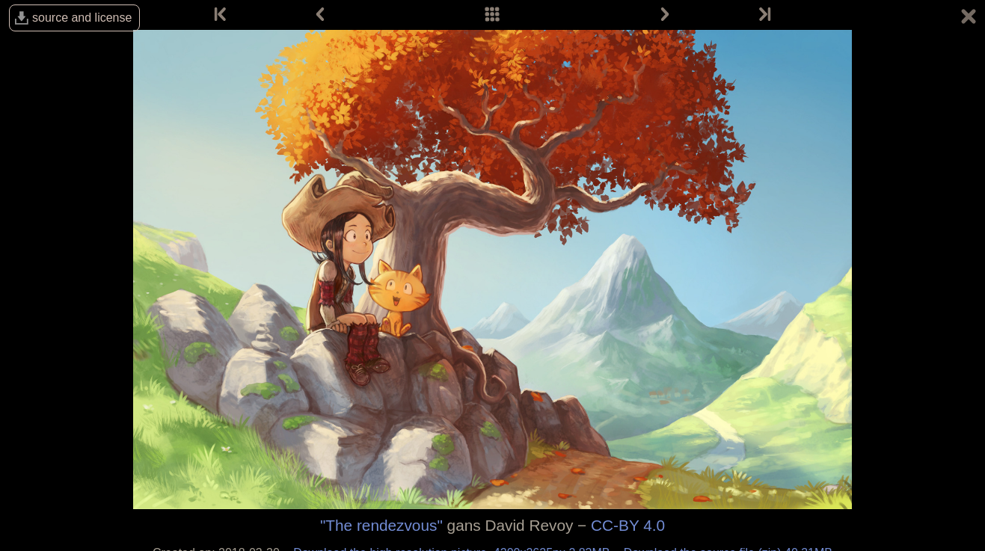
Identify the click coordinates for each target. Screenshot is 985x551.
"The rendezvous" (381, 525)
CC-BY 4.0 (628, 525)
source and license (82, 17)
